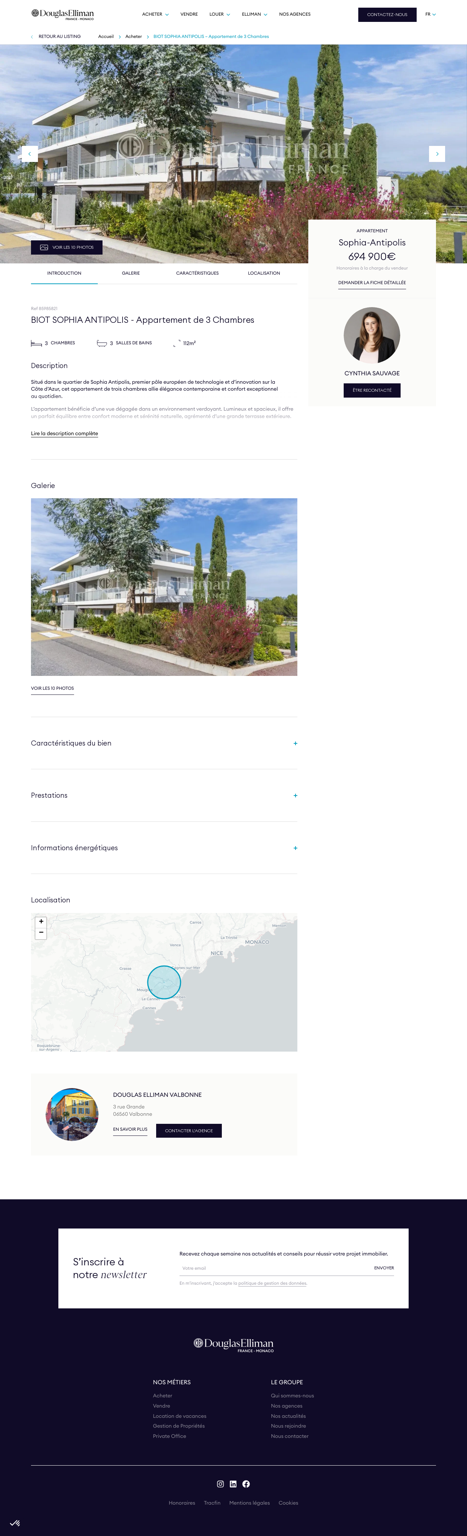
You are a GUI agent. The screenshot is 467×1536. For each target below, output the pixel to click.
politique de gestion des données (272, 1283)
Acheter (134, 36)
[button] (164, 982)
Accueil (105, 36)
